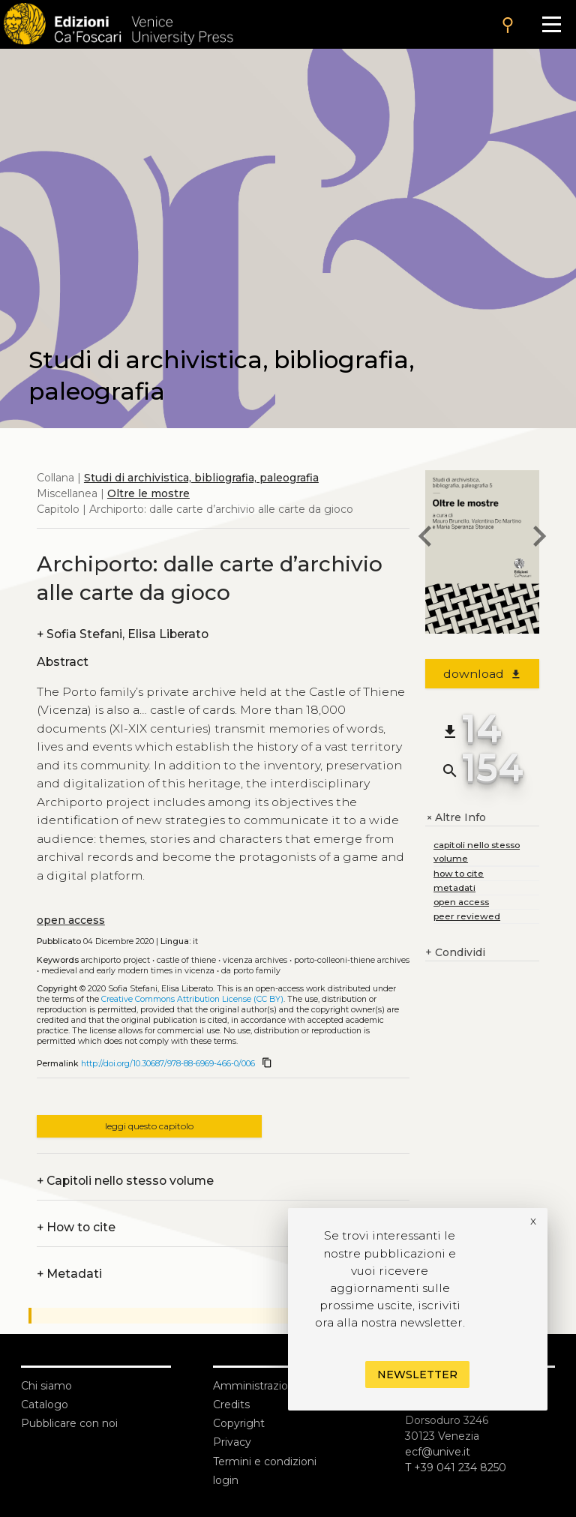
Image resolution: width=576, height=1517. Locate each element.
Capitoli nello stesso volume (125, 1180)
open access (71, 920)
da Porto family (250, 971)
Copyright (239, 1423)
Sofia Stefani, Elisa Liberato (122, 634)
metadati (455, 887)
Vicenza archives (255, 960)
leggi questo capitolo (149, 1126)
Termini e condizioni (264, 1461)
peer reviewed (467, 916)
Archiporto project (115, 960)
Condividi (455, 953)
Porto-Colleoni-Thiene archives (352, 960)
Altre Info (455, 818)
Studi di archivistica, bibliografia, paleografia (201, 477)
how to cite (459, 873)
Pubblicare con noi (69, 1423)
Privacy (232, 1442)
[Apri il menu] (551, 24)
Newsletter (417, 1374)
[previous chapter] (425, 538)
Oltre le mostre (148, 493)
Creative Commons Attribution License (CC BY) (192, 999)
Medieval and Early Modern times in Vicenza (127, 971)
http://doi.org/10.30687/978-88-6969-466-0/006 (168, 1064)
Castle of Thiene (186, 960)
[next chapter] (539, 538)
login (225, 1480)
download (482, 674)
